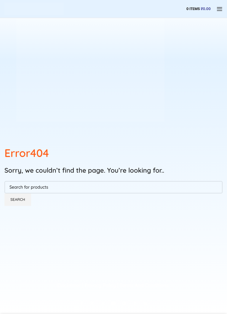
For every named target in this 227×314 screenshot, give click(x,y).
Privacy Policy (100, 285)
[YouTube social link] (113, 303)
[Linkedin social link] (145, 303)
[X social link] (92, 303)
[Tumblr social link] (134, 303)
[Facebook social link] (81, 303)
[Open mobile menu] (220, 9)
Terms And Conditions (144, 285)
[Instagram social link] (102, 303)
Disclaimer (69, 285)
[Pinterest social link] (124, 303)
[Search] (113, 187)
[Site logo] (34, 8)
